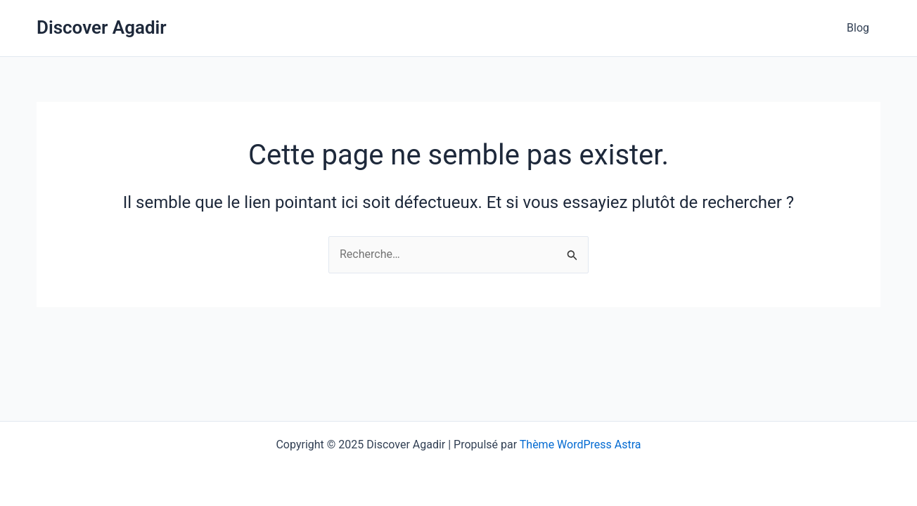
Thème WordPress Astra (580, 444)
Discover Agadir (102, 27)
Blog (858, 27)
